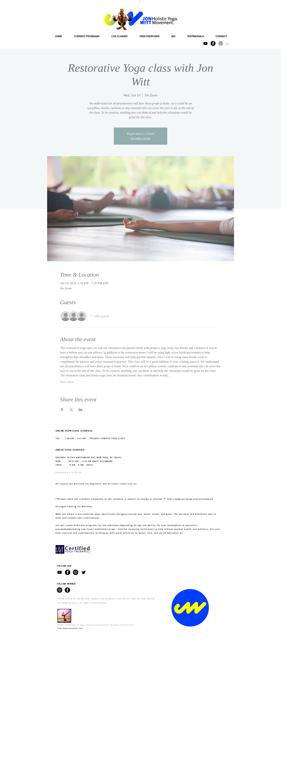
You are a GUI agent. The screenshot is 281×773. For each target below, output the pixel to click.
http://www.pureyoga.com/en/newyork (190, 499)
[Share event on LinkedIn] (80, 409)
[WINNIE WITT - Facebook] (67, 590)
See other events (140, 138)
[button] (227, 43)
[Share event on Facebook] (62, 409)
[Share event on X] (71, 409)
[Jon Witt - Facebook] (67, 572)
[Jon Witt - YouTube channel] (59, 572)
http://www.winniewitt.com (70, 628)
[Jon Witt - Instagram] (75, 572)
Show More (67, 382)
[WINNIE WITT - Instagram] (59, 590)
